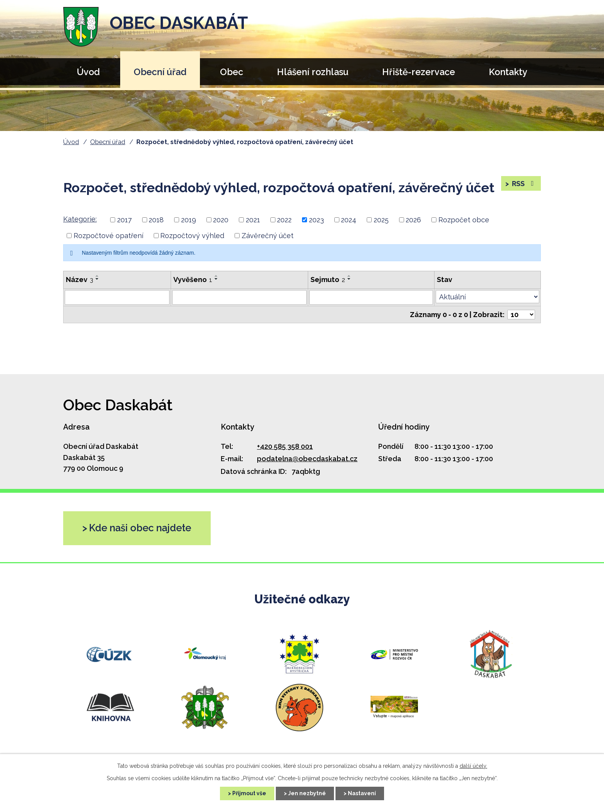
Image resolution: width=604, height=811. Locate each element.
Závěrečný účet (268, 236)
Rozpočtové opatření (108, 236)
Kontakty (508, 72)
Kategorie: (80, 219)
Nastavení (362, 793)
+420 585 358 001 (285, 446)
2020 (220, 220)
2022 (284, 220)
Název (79, 279)
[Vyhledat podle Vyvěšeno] (239, 297)
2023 (316, 220)
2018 (156, 220)
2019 (188, 220)
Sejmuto (327, 279)
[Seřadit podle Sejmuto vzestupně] (349, 275)
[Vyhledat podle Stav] (487, 296)
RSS (523, 184)
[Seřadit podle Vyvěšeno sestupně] (216, 278)
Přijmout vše (249, 793)
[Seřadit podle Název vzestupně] (97, 275)
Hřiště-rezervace (418, 72)
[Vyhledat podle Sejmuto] (371, 297)
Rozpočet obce (463, 220)
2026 (413, 220)
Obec (231, 72)
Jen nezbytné (307, 793)
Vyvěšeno (192, 279)
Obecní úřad (160, 72)
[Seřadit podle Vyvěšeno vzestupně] (216, 275)
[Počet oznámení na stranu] (521, 314)
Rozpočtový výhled (192, 236)
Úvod (88, 72)
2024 (348, 220)
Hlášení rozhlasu (313, 72)
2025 (381, 220)
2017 (124, 220)
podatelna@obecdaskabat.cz (307, 459)
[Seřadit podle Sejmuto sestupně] (349, 278)
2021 (253, 220)
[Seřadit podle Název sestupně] (97, 278)
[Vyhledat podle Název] (117, 297)
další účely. (473, 766)
